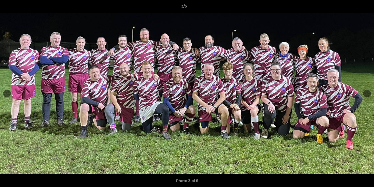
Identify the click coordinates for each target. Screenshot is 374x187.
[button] (352, 7)
